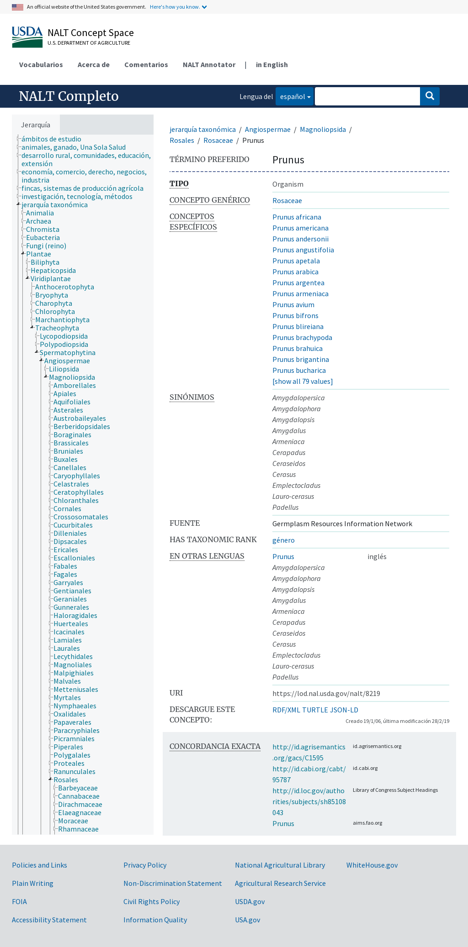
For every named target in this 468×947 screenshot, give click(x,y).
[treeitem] (55, 139)
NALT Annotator (209, 64)
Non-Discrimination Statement (172, 883)
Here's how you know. (175, 6)
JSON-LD (344, 709)
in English (272, 64)
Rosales (182, 140)
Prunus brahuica (297, 348)
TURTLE (315, 709)
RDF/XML (286, 709)
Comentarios (146, 64)
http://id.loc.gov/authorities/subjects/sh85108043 (309, 801)
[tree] (83, 485)
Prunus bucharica (299, 370)
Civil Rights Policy (151, 901)
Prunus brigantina (300, 359)
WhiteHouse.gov (372, 864)
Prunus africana (296, 216)
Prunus (283, 556)
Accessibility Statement (49, 919)
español (290, 95)
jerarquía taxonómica (203, 129)
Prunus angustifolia (303, 249)
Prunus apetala (296, 260)
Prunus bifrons (295, 315)
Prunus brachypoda (302, 337)
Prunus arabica (295, 271)
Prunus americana (300, 227)
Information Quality (155, 919)
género (283, 539)
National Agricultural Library (280, 864)
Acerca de (94, 64)
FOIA (19, 901)
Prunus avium (293, 304)
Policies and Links (39, 864)
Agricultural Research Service (280, 883)
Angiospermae (268, 129)
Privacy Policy (144, 864)
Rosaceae (218, 140)
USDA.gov (250, 901)
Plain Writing (32, 883)
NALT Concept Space (91, 32)
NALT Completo (69, 96)
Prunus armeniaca (300, 293)
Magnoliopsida (323, 129)
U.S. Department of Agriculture (89, 42)
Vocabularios (41, 64)
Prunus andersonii (300, 238)
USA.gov (247, 919)
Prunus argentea (298, 282)
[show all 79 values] (302, 381)
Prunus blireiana (298, 326)
